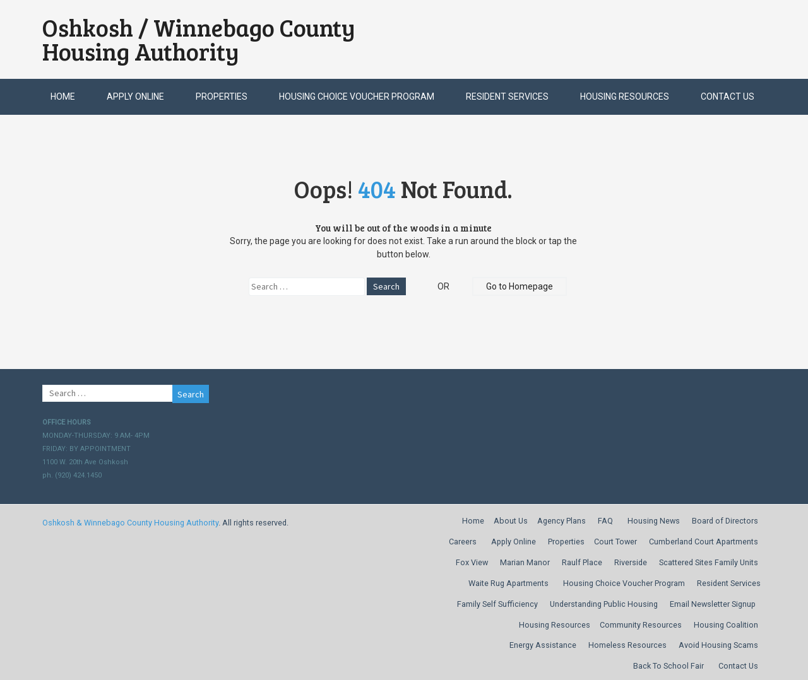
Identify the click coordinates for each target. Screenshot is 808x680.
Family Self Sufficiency (497, 604)
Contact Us (727, 96)
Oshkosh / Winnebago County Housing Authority (198, 39)
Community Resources (641, 625)
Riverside (630, 562)
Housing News (653, 520)
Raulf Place (582, 562)
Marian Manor (525, 562)
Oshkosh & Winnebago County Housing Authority (130, 522)
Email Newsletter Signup (713, 604)
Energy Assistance (542, 645)
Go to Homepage (519, 286)
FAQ (605, 520)
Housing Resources (624, 96)
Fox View (472, 562)
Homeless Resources (627, 645)
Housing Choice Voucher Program (356, 96)
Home (62, 96)
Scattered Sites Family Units (708, 562)
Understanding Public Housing (604, 604)
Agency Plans (561, 520)
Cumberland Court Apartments (703, 541)
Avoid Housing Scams (718, 645)
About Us (511, 520)
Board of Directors (725, 520)
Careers (463, 541)
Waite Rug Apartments (508, 583)
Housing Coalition (726, 625)
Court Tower (615, 541)
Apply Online (135, 96)
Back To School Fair (668, 666)
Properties (221, 96)
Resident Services (507, 96)
